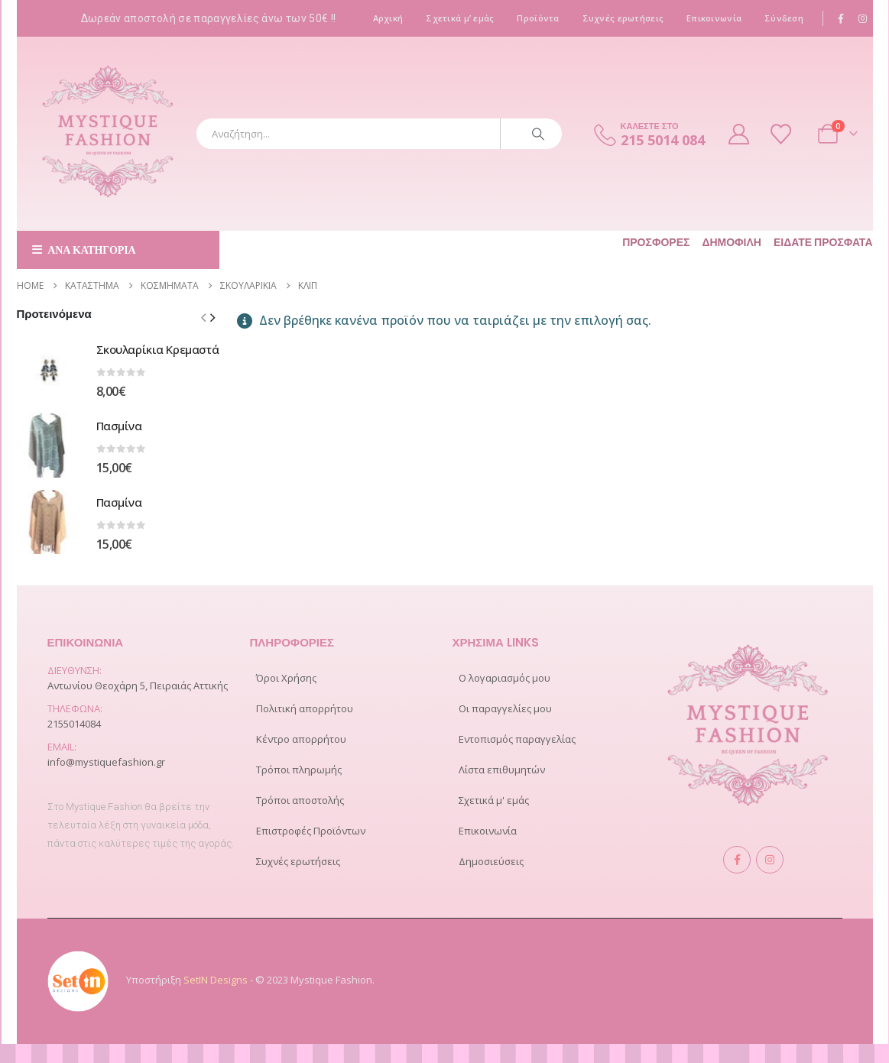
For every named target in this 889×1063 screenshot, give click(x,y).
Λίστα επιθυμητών (502, 769)
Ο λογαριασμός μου (504, 678)
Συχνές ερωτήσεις (623, 18)
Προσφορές (655, 242)
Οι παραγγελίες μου (505, 708)
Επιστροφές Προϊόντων (310, 831)
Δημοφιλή (731, 242)
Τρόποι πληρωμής (299, 769)
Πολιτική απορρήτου (304, 708)
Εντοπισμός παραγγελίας (517, 739)
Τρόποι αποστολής (300, 800)
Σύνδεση (783, 18)
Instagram (770, 859)
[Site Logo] (108, 133)
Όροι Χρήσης (286, 678)
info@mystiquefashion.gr (106, 762)
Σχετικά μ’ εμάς (460, 18)
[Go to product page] (49, 369)
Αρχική (388, 18)
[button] (212, 317)
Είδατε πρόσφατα (823, 242)
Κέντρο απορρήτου (301, 739)
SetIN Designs (215, 980)
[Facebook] (841, 18)
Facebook (737, 859)
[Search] (538, 133)
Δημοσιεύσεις (491, 861)
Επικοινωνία (713, 18)
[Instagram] (863, 18)
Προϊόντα (538, 18)
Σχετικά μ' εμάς (494, 800)
